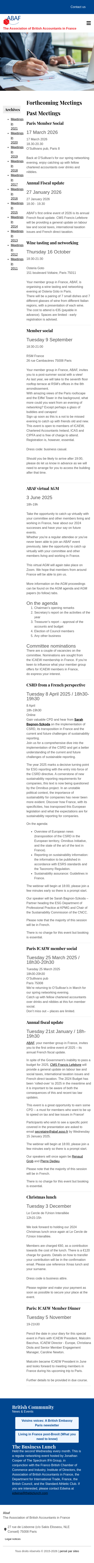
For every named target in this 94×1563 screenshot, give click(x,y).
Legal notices (13, 1539)
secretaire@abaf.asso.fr (51, 1131)
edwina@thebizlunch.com (30, 1493)
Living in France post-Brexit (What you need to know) (47, 1437)
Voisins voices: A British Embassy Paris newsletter (47, 1423)
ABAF (30, 1043)
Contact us (78, 7)
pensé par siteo (69, 1551)
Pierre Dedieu (50, 1161)
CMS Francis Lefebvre (65, 1064)
